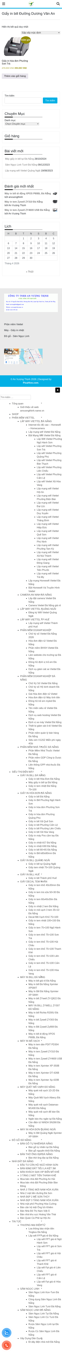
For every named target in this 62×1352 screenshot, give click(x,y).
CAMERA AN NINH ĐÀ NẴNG (36, 595)
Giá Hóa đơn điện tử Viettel (42, 694)
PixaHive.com (30, 383)
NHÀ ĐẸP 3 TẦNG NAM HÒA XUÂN (39, 1200)
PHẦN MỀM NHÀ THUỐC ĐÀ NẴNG (39, 747)
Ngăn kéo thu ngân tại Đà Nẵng (45, 1119)
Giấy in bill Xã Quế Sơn (40, 821)
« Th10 (29, 271)
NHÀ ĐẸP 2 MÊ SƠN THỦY (35, 1196)
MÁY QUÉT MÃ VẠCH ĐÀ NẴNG (37, 1087)
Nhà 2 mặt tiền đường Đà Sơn (36, 1193)
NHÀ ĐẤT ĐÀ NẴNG (23, 1161)
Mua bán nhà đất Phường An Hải (37, 1179)
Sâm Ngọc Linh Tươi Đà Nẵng (21, 164)
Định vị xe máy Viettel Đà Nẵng (44, 722)
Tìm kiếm (9, 95)
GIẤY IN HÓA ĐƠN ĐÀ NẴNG (36, 793)
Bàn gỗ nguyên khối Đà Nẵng (44, 1150)
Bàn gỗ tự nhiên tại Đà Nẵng (43, 1147)
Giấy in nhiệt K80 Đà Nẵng (42, 846)
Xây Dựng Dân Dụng (31, 1338)
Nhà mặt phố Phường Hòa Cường (38, 1204)
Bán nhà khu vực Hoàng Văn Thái (38, 1214)
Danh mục (10, 120)
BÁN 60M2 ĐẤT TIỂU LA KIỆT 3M (38, 1168)
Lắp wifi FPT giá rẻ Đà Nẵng (43, 1235)
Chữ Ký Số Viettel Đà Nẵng (43, 683)
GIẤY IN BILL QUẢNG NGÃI (35, 860)
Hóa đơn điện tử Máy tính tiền (44, 697)
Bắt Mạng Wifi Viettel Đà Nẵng (44, 435)
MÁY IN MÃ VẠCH (30, 1041)
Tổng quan (17, 403)
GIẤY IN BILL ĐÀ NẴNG (33, 775)
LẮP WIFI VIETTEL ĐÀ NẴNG (36, 421)
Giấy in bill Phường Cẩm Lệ (43, 825)
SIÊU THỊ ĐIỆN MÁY (23, 772)
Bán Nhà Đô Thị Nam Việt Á (35, 1211)
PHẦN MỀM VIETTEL (23, 417)
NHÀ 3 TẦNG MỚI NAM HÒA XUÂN (39, 1189)
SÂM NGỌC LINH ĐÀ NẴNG (35, 1310)
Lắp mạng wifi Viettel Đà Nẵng (44, 432)
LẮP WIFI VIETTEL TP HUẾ (34, 619)
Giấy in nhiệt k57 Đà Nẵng (42, 842)
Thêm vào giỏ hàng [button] (15, 76)
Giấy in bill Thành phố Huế (42, 878)
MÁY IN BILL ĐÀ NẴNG (32, 977)
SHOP (15, 414)
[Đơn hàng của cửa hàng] (40, 32)
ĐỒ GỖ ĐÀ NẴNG (21, 1140)
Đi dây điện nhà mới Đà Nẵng (44, 1342)
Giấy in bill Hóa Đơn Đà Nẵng (44, 779)
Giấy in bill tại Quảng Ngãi (42, 864)
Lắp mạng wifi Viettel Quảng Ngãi (22, 170)
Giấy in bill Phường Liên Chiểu (44, 828)
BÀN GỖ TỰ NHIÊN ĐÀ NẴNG (36, 1143)
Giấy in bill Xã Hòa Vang (41, 832)
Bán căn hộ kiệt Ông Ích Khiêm (36, 1207)
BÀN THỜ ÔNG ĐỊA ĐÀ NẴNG (36, 1154)
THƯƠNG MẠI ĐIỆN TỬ (32, 1225)
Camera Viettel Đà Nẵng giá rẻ (44, 605)
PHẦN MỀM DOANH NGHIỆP (35, 630)
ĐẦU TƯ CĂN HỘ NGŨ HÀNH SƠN (39, 1165)
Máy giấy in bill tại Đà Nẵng (19, 159)
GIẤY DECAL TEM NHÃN (33, 881)
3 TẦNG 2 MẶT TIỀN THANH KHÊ (38, 1175)
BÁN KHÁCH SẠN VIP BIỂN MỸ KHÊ (39, 1172)
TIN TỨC (16, 1221)
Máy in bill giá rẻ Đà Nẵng (42, 980)
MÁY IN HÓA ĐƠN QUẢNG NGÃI (38, 1129)
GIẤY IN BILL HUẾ (30, 874)
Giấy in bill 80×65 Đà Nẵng (42, 849)
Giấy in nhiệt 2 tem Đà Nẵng (43, 906)
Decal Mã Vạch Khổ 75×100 (43, 917)
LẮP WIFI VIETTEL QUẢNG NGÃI (38, 609)
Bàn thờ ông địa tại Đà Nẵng (43, 1158)
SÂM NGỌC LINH (29, 1289)
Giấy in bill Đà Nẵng (39, 796)
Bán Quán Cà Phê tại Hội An (35, 1218)
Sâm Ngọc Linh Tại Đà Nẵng (43, 1313)
